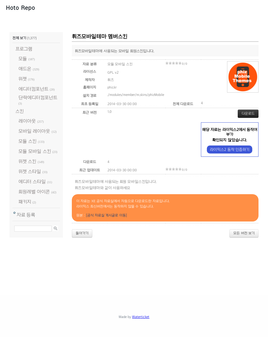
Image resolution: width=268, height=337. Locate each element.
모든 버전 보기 (244, 233)
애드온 (24, 68)
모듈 (22, 58)
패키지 (24, 201)
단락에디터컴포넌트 (37, 97)
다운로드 (248, 113)
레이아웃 (27, 121)
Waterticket (140, 317)
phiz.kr (112, 87)
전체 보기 (19, 38)
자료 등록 (26, 214)
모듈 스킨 (27, 141)
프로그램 (23, 48)
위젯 (22, 78)
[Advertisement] (134, 264)
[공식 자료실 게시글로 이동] (106, 215)
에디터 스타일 (32, 181)
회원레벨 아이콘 (34, 191)
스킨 (19, 111)
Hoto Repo (20, 8)
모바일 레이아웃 (34, 131)
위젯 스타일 (29, 171)
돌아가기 (82, 233)
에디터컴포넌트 (33, 88)
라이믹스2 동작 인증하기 (229, 149)
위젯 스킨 (27, 161)
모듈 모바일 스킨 (34, 151)
